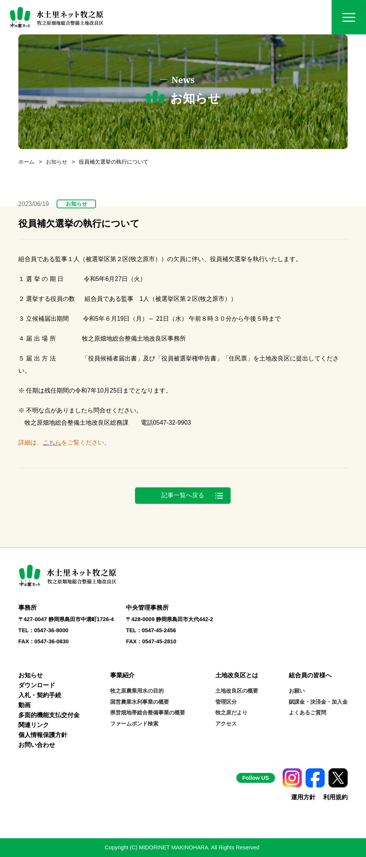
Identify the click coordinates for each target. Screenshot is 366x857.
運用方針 (303, 797)
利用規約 (335, 797)
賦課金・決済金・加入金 (318, 702)
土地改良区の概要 (236, 691)
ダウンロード (36, 685)
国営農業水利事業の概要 (139, 702)
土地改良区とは (236, 675)
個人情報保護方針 (42, 735)
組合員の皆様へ (310, 675)
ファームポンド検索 (134, 724)
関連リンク (33, 725)
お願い (297, 691)
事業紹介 (122, 675)
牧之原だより (231, 712)
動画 (24, 705)
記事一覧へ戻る (182, 495)
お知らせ (56, 162)
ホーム (26, 162)
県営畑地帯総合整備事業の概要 (147, 712)
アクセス (226, 724)
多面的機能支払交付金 (49, 715)
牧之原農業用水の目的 (137, 691)
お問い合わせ (36, 745)
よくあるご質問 (307, 712)
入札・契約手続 (39, 695)
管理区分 (226, 702)
